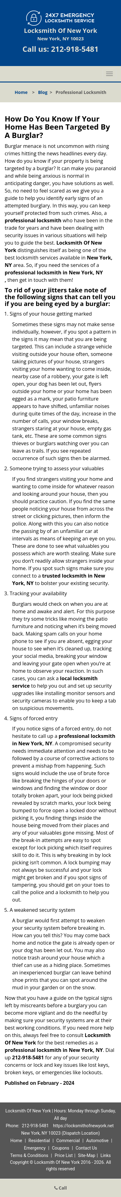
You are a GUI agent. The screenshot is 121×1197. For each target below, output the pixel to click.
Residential (39, 1140)
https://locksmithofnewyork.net (83, 1125)
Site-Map (86, 1155)
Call (60, 1188)
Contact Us (86, 1148)
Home (21, 92)
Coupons (60, 1148)
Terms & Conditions (29, 1155)
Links (105, 1155)
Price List (64, 1155)
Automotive (97, 1140)
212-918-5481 (75, 49)
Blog (42, 92)
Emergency (35, 1148)
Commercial (68, 1140)
